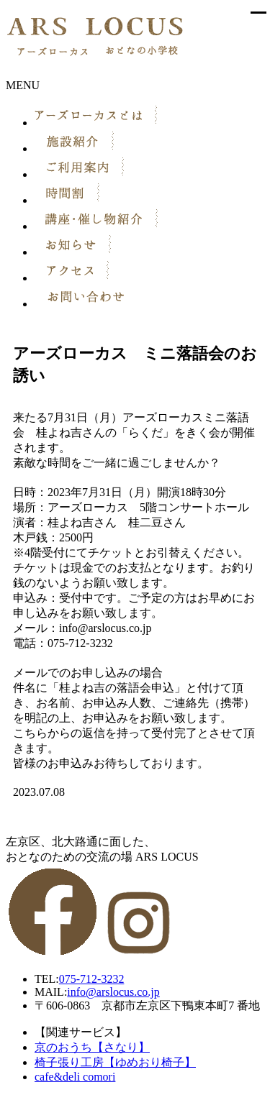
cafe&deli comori (75, 1077)
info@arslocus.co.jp (113, 992)
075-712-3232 (92, 979)
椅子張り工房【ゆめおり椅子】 (115, 1062)
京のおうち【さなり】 (92, 1047)
